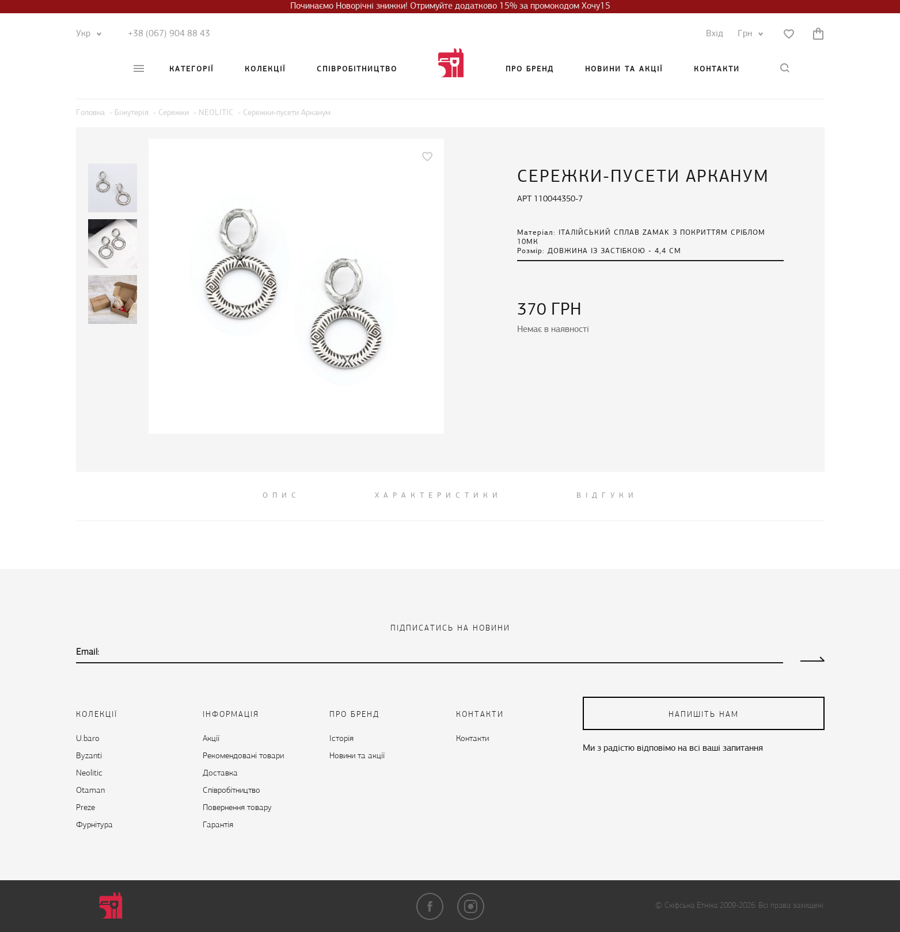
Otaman (90, 790)
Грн (748, 34)
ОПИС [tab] (282, 495)
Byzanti (89, 756)
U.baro (88, 739)
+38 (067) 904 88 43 (169, 34)
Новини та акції (624, 69)
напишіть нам (704, 715)
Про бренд (530, 69)
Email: (87, 652)
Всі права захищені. (791, 906)
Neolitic (89, 773)
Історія (341, 739)
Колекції (265, 69)
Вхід (714, 34)
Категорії (191, 69)
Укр (86, 34)
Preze (85, 808)
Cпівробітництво (357, 69)
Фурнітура (94, 825)
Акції (211, 739)
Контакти (717, 69)
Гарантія (218, 825)
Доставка (220, 773)
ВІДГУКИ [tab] (607, 495)
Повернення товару (237, 808)
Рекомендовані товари (243, 756)
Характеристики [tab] (438, 495)
